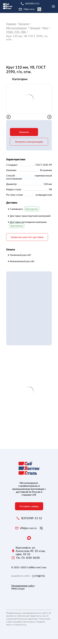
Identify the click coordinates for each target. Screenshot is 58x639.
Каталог (24, 23)
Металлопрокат (16, 28)
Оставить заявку (29, 506)
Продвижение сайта (22, 585)
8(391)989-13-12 (32, 3)
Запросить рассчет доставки (27, 237)
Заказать (24, 131)
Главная (11, 23)
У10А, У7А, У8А (16, 32)
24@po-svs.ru (32, 9)
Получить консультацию (29, 141)
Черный (35, 28)
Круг (45, 28)
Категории (20, 79)
